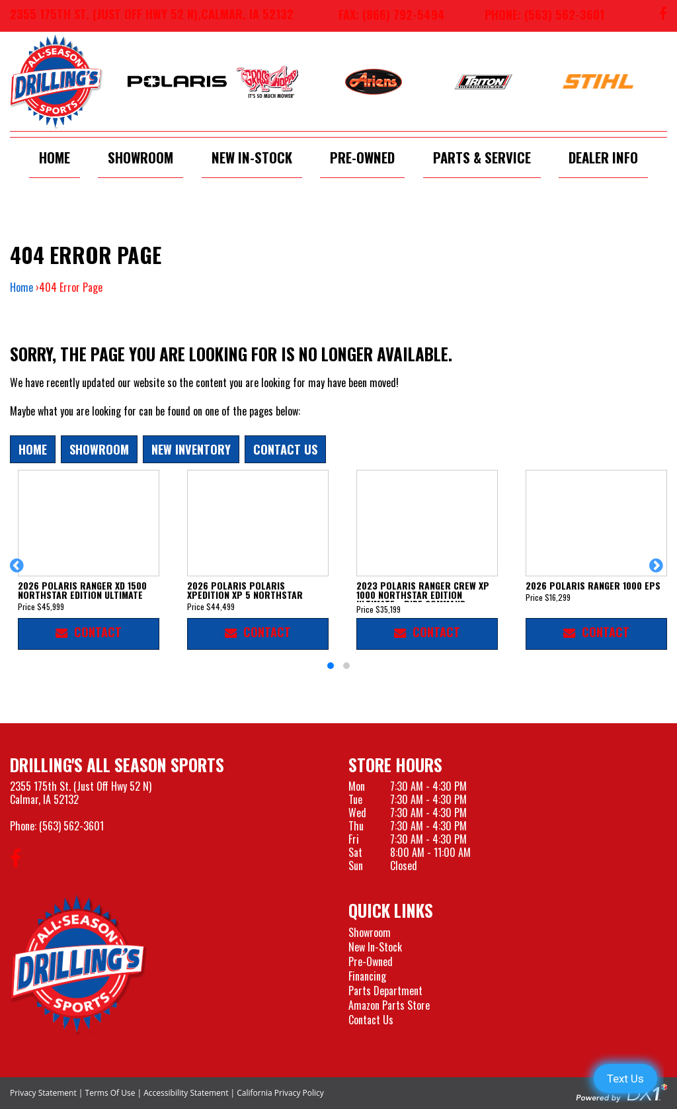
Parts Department (385, 990)
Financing (367, 976)
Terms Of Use (110, 1092)
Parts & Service (482, 157)
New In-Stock (252, 157)
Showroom (140, 157)
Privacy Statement (43, 1092)
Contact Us (285, 449)
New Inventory (191, 449)
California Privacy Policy (280, 1092)
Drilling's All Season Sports (117, 764)
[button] (19, 571)
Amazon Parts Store (389, 1005)
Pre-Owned (362, 157)
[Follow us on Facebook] (663, 15)
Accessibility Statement (185, 1092)
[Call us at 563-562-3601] (534, 15)
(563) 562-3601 (71, 826)
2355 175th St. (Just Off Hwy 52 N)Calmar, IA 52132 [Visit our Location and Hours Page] (80, 792)
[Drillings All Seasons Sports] (78, 965)
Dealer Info (603, 157)
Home (54, 157)
